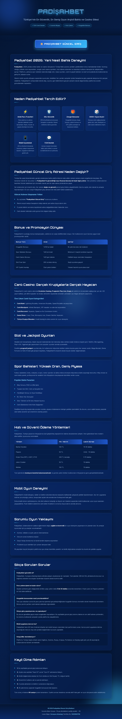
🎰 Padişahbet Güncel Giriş (61, 44)
